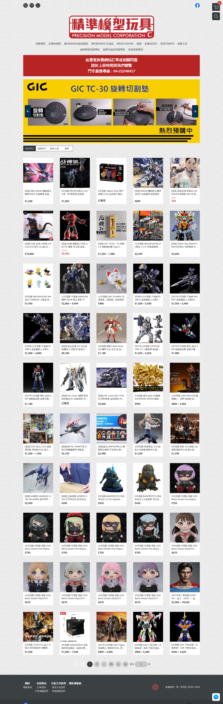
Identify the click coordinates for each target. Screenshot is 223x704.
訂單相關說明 (41, 691)
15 (111, 664)
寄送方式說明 (58, 687)
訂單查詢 (41, 687)
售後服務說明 (58, 691)
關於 (27, 683)
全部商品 (41, 683)
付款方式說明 (58, 683)
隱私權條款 (75, 683)
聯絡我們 (27, 687)
